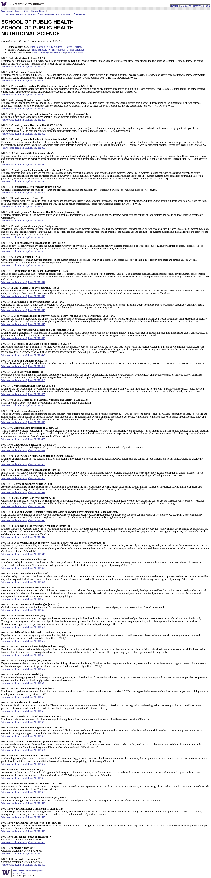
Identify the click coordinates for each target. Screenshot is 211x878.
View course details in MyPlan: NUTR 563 (23, 778)
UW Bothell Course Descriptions (18, 14)
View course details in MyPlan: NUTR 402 (23, 237)
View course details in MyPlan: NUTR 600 (23, 842)
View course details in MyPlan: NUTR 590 (23, 803)
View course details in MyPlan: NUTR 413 (23, 310)
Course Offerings (73, 47)
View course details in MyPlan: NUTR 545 (23, 683)
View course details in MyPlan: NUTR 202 (23, 94)
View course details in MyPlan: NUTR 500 (23, 464)
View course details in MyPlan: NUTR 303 (23, 147)
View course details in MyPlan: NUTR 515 (23, 554)
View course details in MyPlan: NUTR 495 (23, 439)
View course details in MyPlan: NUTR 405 (23, 251)
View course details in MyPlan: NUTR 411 (23, 282)
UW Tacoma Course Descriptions (54, 14)
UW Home (6, 11)
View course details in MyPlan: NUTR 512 (23, 506)
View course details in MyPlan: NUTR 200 (23, 80)
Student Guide (37, 11)
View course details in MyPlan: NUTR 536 (23, 655)
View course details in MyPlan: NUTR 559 (23, 722)
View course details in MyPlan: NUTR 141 (23, 66)
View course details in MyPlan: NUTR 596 (23, 831)
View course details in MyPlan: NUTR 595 (23, 817)
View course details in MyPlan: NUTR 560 (23, 736)
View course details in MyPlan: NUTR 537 (23, 669)
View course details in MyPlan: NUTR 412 (23, 296)
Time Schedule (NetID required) (46, 47)
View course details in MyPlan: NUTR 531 (23, 627)
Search (174, 6)
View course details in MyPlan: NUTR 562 (23, 764)
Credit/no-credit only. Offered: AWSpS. (26, 838)
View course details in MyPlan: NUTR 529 (23, 610)
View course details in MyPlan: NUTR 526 (23, 599)
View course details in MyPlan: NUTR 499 (23, 450)
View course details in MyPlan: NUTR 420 (23, 338)
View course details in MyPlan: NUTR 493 (23, 422)
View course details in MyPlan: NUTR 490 (23, 405)
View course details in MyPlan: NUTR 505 (23, 478)
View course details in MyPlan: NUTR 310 (23, 164)
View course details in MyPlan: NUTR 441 (23, 366)
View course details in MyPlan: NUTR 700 (23, 853)
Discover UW (21, 11)
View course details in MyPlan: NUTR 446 (23, 380)
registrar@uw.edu (21, 873)
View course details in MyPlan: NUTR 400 (23, 220)
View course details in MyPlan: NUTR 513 (23, 520)
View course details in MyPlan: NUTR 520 (23, 568)
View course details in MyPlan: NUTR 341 (23, 192)
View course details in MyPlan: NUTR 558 (23, 711)
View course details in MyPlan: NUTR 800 (23, 864)
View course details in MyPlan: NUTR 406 (23, 265)
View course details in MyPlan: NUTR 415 (23, 324)
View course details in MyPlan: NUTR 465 (23, 394)
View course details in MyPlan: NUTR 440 (23, 355)
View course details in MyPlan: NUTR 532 (23, 641)
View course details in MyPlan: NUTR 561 (23, 750)
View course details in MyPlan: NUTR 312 (23, 181)
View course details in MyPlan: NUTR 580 (23, 792)
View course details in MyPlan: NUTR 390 (23, 206)
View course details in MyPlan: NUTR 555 (23, 697)
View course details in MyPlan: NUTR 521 (23, 582)
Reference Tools (201, 6)
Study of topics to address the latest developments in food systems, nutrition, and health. (46, 115)
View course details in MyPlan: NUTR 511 (23, 492)
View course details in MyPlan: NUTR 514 (23, 537)
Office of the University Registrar (27, 871)
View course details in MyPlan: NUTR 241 (23, 108)
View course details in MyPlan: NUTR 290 (23, 119)
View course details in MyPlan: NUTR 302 (23, 133)
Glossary (79, 14)
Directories (185, 6)
